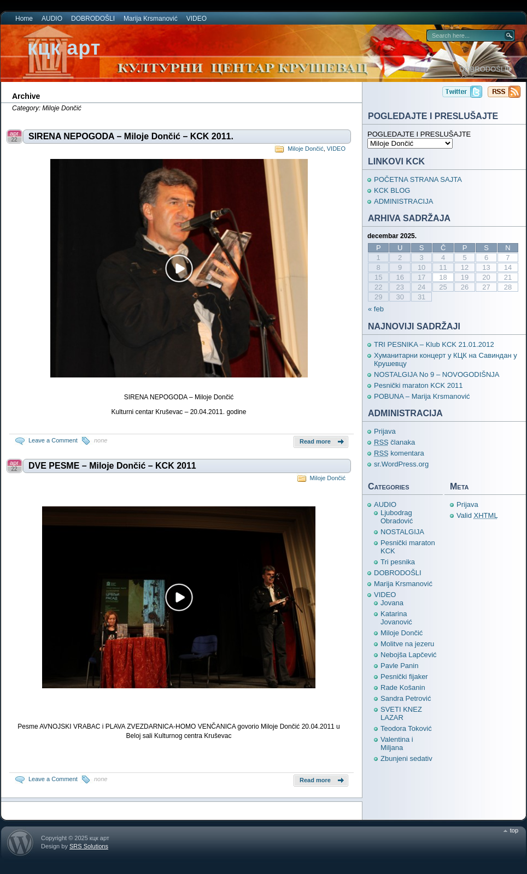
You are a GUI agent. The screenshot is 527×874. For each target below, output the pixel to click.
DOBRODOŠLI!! (485, 69)
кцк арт (64, 48)
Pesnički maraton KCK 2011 (418, 385)
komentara (399, 453)
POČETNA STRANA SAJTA (418, 179)
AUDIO (52, 18)
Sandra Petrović (405, 698)
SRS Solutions (88, 846)
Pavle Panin (399, 666)
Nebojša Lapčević (408, 655)
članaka (394, 442)
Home (24, 18)
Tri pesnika (397, 562)
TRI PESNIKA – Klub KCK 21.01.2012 (434, 344)
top (514, 830)
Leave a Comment (53, 440)
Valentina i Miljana (396, 743)
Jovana (391, 603)
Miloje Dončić (305, 148)
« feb (376, 309)
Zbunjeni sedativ (406, 758)
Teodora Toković (406, 728)
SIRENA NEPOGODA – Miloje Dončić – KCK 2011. (130, 136)
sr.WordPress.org (401, 464)
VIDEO (196, 18)
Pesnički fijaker (404, 676)
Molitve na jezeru (407, 644)
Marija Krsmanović (151, 18)
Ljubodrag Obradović (396, 517)
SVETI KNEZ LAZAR (401, 713)
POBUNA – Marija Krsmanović (422, 396)
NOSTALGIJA (402, 532)
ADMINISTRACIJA (403, 201)
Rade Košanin (402, 687)
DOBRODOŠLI (93, 18)
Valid (477, 515)
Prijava (385, 431)
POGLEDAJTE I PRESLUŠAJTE (419, 134)
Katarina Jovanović (396, 618)
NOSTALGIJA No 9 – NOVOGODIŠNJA (437, 374)
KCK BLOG (392, 190)
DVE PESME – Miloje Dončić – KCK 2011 (112, 465)
